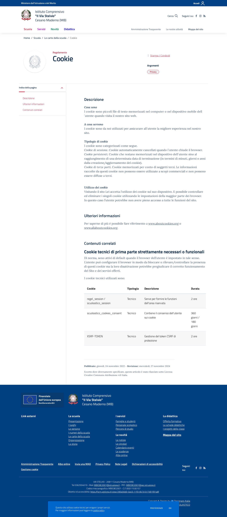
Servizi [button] (41, 29)
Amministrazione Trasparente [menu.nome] (146, 29)
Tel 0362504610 (79, 485)
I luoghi (72, 425)
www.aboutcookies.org (163, 223)
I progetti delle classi (173, 429)
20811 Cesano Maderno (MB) (120, 481)
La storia (72, 444)
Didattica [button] (69, 29)
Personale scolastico (126, 425)
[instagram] (200, 16)
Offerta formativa (172, 421)
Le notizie (121, 440)
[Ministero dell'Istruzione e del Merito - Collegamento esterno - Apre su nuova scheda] (38, 3)
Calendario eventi (125, 447)
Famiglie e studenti (125, 421)
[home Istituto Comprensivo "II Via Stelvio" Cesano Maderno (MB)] (43, 15)
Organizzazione (76, 440)
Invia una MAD (83, 464)
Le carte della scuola (55, 38)
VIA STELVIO (99, 481)
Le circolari (121, 444)
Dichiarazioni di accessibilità (147, 464)
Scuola (37, 38)
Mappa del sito (195, 29)
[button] (42, 87)
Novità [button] (55, 29)
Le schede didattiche (174, 425)
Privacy (153, 71)
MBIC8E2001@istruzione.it (107, 485)
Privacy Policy (103, 464)
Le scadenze (122, 451)
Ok (170, 508)
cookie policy (98, 510)
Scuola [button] (28, 29)
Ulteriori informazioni (33, 104)
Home (27, 38)
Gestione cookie (29, 469)
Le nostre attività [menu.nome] (174, 29)
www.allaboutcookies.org (100, 228)
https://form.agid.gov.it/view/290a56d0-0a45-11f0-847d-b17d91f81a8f (124, 491)
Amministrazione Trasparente (37, 464)
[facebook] (196, 16)
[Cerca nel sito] (173, 16)
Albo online (122, 455)
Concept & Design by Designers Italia (169, 501)
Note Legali (121, 464)
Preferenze (156, 508)
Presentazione (75, 421)
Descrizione (29, 98)
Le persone (74, 429)
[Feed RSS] (204, 16)
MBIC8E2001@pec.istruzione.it (140, 485)
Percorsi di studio (124, 429)
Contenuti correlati (32, 110)
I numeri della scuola (79, 432)
